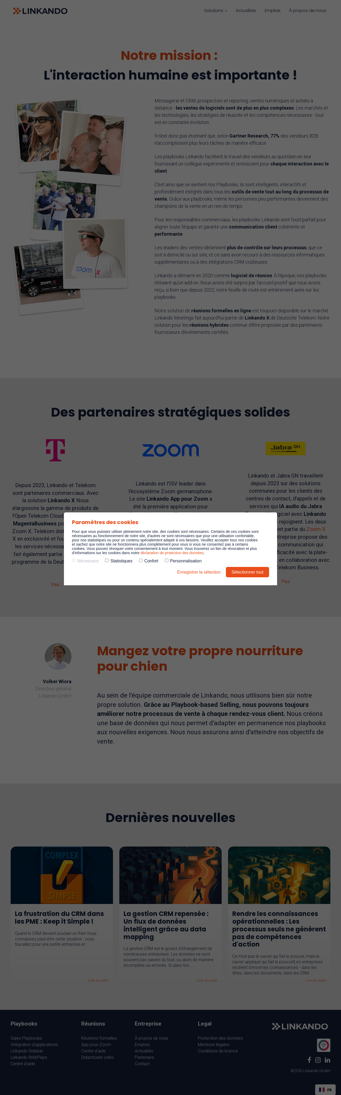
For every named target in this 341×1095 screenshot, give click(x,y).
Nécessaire (85, 561)
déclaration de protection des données (172, 553)
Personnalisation (183, 561)
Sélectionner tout (247, 572)
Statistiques (118, 561)
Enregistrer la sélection (199, 572)
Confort (148, 561)
